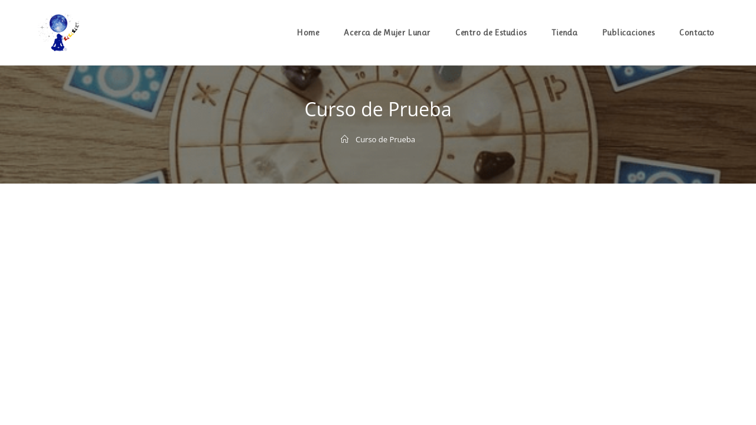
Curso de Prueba (385, 139)
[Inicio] (344, 139)
